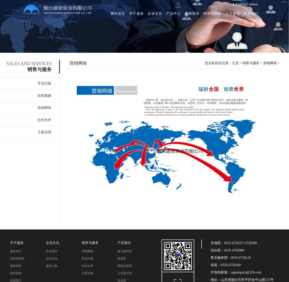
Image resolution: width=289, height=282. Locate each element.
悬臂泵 (121, 258)
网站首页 (118, 13)
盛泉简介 (16, 251)
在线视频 (44, 95)
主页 (235, 63)
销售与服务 (212, 13)
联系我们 (251, 13)
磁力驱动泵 (124, 251)
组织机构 (16, 273)
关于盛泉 (136, 13)
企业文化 (155, 13)
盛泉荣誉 (16, 266)
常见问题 (44, 83)
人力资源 (232, 13)
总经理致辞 (17, 258)
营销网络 (44, 108)
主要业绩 (44, 132)
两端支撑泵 (124, 266)
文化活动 (52, 258)
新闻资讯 (192, 13)
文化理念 (52, 251)
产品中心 (173, 13)
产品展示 (124, 243)
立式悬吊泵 (124, 273)
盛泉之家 (52, 266)
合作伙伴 (44, 120)
